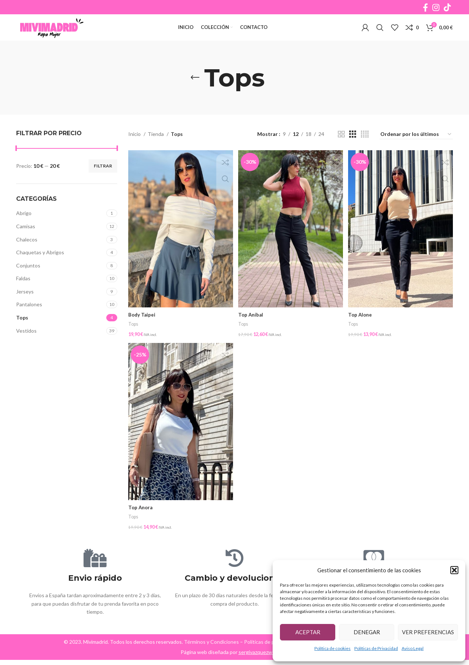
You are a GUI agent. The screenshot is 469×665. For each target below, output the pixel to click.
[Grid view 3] (352, 145)
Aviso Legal (413, 648)
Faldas (23, 290)
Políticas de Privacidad (376, 648)
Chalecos (26, 251)
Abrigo (24, 224)
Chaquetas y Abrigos (40, 264)
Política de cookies (332, 648)
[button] (454, 570)
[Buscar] (380, 33)
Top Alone (362, 324)
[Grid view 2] (341, 145)
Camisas (25, 237)
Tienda (156, 145)
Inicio (135, 145)
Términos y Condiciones (211, 647)
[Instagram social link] (436, 7)
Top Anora (141, 514)
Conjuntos (28, 277)
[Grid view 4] (365, 145)
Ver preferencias (428, 632)
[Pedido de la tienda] (416, 146)
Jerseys (25, 303)
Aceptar (307, 632)
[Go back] (195, 89)
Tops (22, 329)
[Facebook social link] (425, 7)
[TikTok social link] (447, 7)
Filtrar (103, 177)
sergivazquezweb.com (264, 657)
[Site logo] (62, 33)
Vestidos (26, 342)
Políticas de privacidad (270, 647)
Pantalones (29, 316)
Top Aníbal (252, 324)
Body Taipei (142, 324)
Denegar (367, 632)
